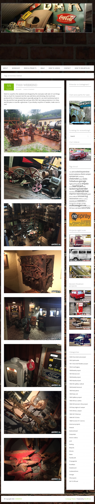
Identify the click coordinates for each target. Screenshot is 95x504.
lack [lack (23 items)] (84, 186)
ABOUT (5, 68)
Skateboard (72, 468)
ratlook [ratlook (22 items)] (75, 196)
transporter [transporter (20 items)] (72, 203)
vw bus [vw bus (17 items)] (88, 206)
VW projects (72, 478)
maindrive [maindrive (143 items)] (82, 191)
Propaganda (73, 461)
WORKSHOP (16, 68)
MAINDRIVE (18, 499)
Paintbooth (72, 458)
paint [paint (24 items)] (89, 194)
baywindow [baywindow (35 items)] (84, 172)
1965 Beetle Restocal (75, 387)
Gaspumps (72, 434)
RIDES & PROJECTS (30, 68)
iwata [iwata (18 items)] (70, 186)
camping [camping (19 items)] (81, 176)
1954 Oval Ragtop (74, 367)
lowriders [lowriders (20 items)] (72, 192)
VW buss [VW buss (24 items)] (72, 208)
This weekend (26, 85)
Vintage (71, 474)
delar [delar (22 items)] (80, 179)
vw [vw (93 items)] (84, 205)
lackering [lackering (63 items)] (74, 188)
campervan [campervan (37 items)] (73, 176)
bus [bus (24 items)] (79, 174)
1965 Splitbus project (75, 397)
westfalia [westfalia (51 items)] (86, 207)
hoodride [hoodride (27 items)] (78, 184)
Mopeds (71, 448)
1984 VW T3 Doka (74, 417)
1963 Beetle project (75, 377)
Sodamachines (73, 471)
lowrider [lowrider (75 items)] (83, 188)
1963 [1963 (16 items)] (70, 172)
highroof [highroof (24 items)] (72, 184)
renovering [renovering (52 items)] (82, 196)
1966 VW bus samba (75, 401)
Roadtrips (72, 464)
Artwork (71, 427)
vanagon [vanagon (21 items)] (78, 203)
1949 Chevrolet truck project (77, 357)
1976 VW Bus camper (75, 411)
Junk (70, 441)
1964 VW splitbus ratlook (76, 384)
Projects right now (77, 230)
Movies (71, 451)
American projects (74, 424)
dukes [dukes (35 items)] (85, 179)
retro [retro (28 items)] (81, 199)
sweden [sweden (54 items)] (81, 200)
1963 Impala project (75, 380)
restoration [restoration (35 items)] (73, 198)
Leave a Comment (28, 89)
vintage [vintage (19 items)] (84, 203)
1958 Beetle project (75, 370)
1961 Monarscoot (74, 374)
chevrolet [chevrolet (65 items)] (74, 178)
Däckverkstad (73, 431)
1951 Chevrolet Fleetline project (78, 364)
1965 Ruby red (73, 394)
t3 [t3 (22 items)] (85, 201)
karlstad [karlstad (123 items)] (78, 186)
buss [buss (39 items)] (83, 174)
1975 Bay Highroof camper (77, 407)
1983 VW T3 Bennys (75, 414)
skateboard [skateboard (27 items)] (73, 201)
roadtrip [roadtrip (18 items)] (85, 198)
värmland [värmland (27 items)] (78, 208)
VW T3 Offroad (73, 481)
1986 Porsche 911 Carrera (77, 421)
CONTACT (67, 68)
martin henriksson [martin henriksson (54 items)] (78, 193)
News (71, 454)
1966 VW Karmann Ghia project (78, 404)
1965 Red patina (74, 390)
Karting (71, 444)
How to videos (73, 437)
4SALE (42, 68)
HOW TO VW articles (82, 68)
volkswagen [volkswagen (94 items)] (76, 205)
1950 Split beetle (74, 360)
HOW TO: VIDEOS (54, 68)
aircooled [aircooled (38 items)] (76, 171)
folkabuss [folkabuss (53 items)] (74, 181)
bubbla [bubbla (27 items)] (76, 174)
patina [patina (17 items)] (71, 196)
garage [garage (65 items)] (82, 181)
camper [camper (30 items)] (88, 174)
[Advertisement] (47, 50)
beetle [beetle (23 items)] (71, 174)
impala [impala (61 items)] (85, 183)
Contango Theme (70, 499)
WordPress (87, 499)
